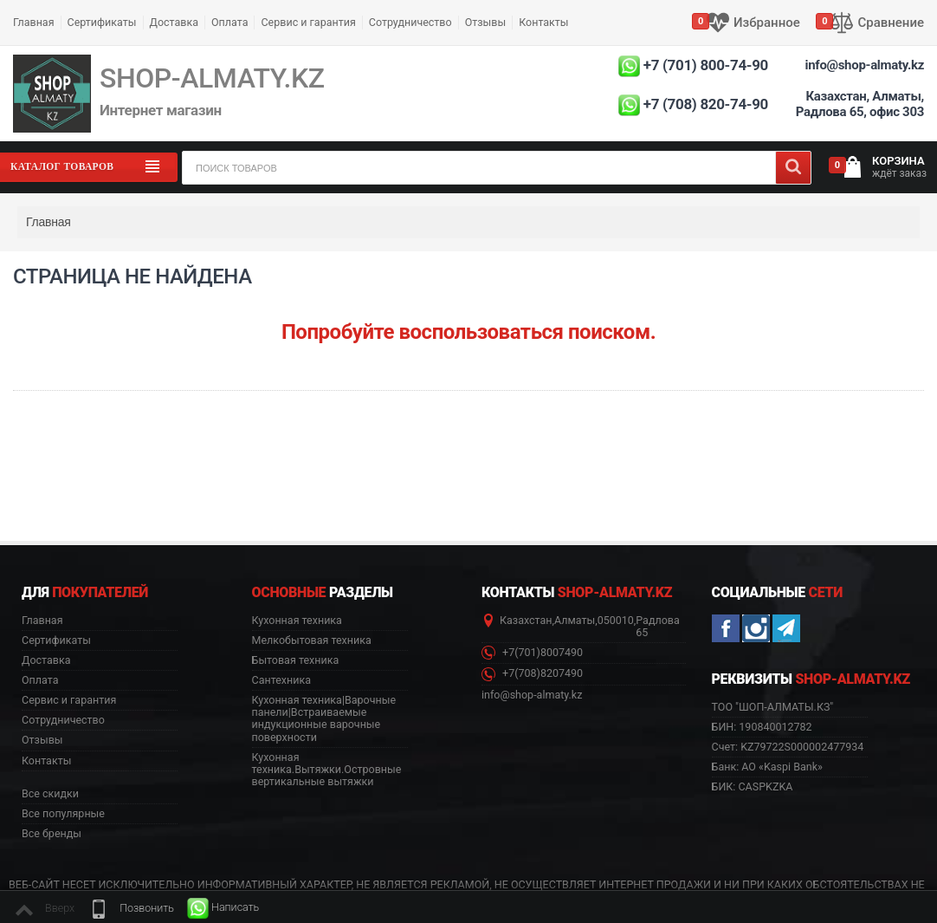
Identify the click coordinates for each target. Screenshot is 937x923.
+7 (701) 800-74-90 (705, 65)
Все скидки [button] (50, 794)
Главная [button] (42, 620)
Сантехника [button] (281, 680)
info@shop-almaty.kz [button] (531, 695)
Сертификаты (102, 22)
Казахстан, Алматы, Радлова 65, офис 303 (860, 104)
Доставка (174, 22)
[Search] (793, 168)
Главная (34, 22)
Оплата (229, 22)
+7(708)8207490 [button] (532, 673)
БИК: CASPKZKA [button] (752, 786)
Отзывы (486, 22)
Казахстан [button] (526, 620)
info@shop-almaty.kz (864, 65)
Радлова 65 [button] (657, 626)
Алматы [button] (574, 620)
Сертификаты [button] (56, 640)
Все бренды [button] (51, 834)
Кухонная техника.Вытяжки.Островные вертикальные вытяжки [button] (327, 769)
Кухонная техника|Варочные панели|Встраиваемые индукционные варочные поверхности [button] (324, 718)
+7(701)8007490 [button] (532, 653)
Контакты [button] (46, 761)
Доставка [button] (46, 660)
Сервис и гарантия (308, 22)
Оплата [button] (40, 680)
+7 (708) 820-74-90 (705, 104)
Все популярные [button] (63, 814)
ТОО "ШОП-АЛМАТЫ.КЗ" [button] (773, 707)
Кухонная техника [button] (297, 620)
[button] (130, 908)
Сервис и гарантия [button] (69, 700)
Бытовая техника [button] (295, 660)
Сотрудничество (410, 22)
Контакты (543, 22)
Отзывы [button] (42, 740)
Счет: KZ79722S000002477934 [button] (788, 746)
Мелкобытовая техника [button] (312, 640)
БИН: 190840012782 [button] (762, 726)
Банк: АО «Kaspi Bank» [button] (767, 766)
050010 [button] (616, 620)
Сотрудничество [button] (63, 720)
